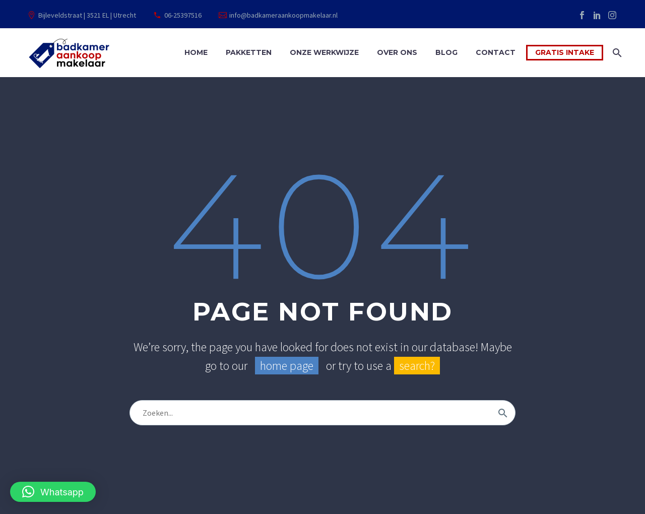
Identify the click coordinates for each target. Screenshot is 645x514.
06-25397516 (183, 15)
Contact (495, 52)
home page (286, 365)
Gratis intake (564, 52)
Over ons (397, 52)
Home (196, 52)
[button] (53, 492)
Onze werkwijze (324, 52)
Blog (446, 52)
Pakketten (249, 52)
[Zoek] (616, 52)
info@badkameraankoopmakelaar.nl (283, 15)
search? (417, 365)
